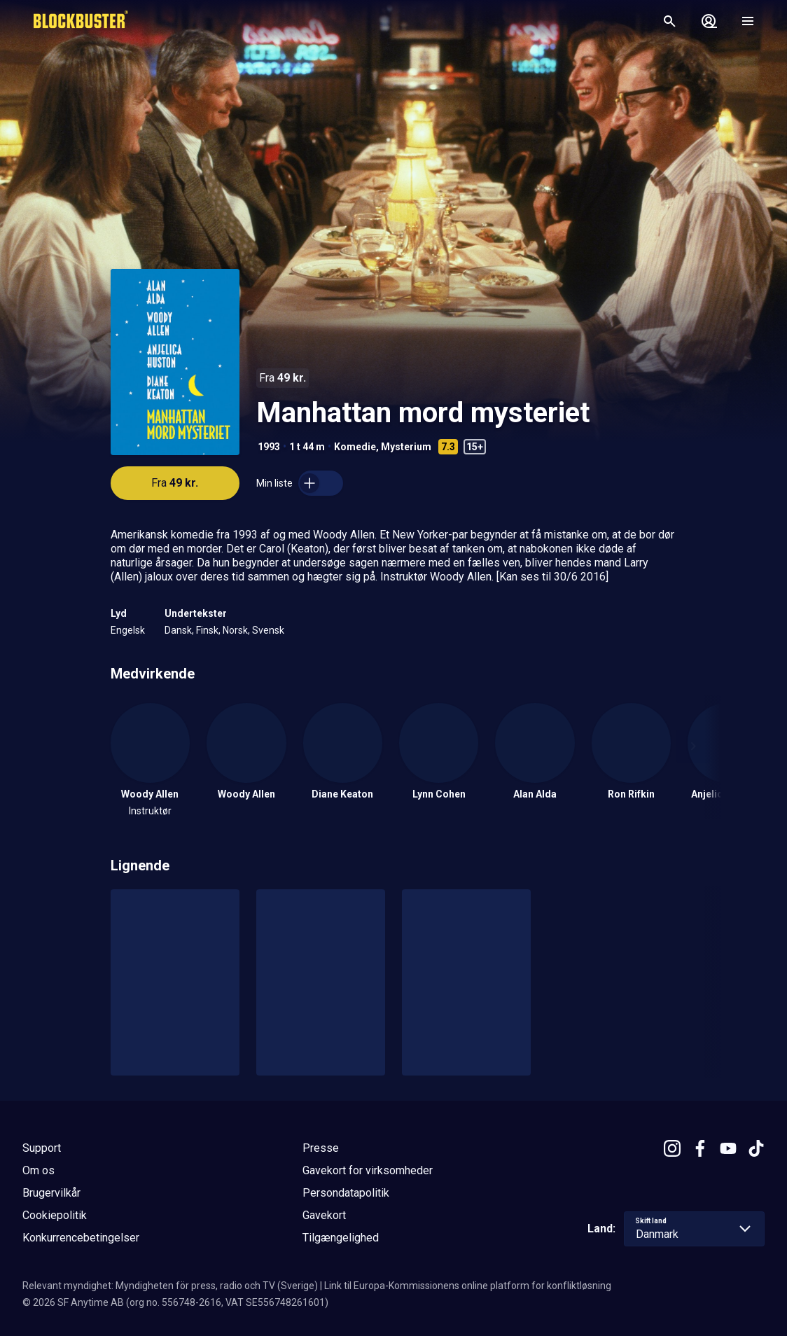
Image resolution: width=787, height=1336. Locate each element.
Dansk (178, 630)
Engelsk (128, 630)
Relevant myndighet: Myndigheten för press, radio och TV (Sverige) (170, 1285)
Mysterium (406, 446)
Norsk (235, 630)
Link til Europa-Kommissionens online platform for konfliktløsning (467, 1285)
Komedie (355, 446)
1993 (269, 446)
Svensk (268, 630)
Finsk (207, 630)
